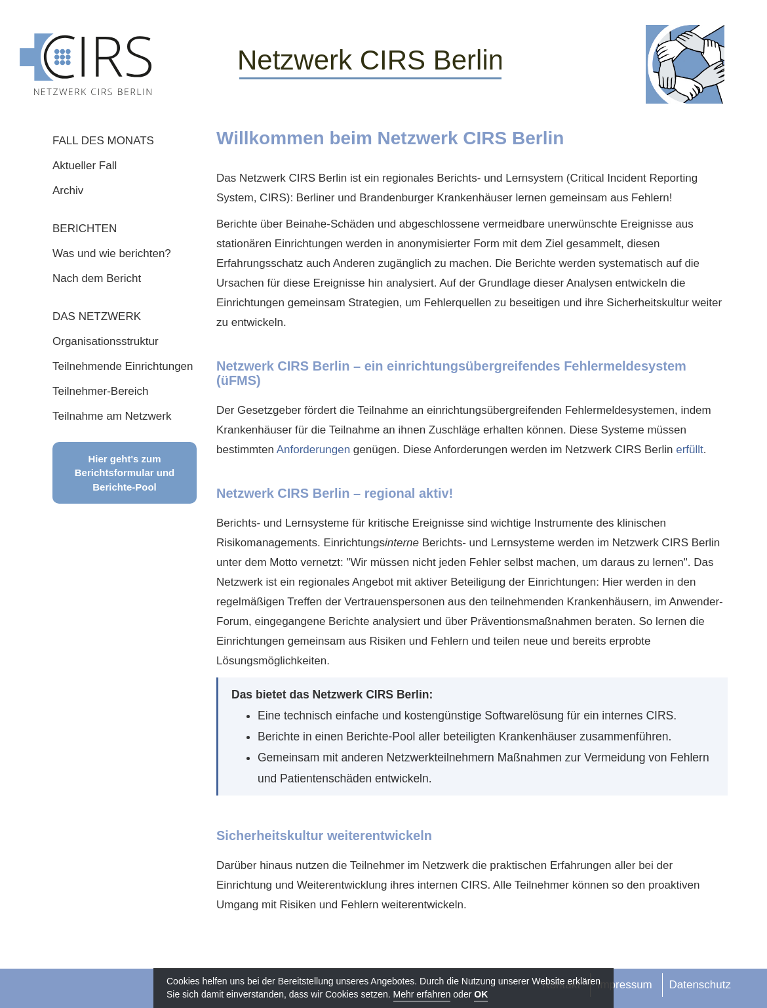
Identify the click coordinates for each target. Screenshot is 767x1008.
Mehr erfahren (422, 994)
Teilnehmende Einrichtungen (122, 366)
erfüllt (689, 449)
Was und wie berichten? (111, 253)
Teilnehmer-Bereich (100, 391)
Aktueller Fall (84, 165)
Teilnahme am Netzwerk (111, 416)
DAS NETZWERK (96, 316)
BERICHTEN (84, 228)
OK (481, 994)
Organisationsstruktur (105, 341)
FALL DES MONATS (103, 140)
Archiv (67, 190)
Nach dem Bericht (96, 278)
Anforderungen (313, 449)
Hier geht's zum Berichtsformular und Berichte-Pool (125, 473)
